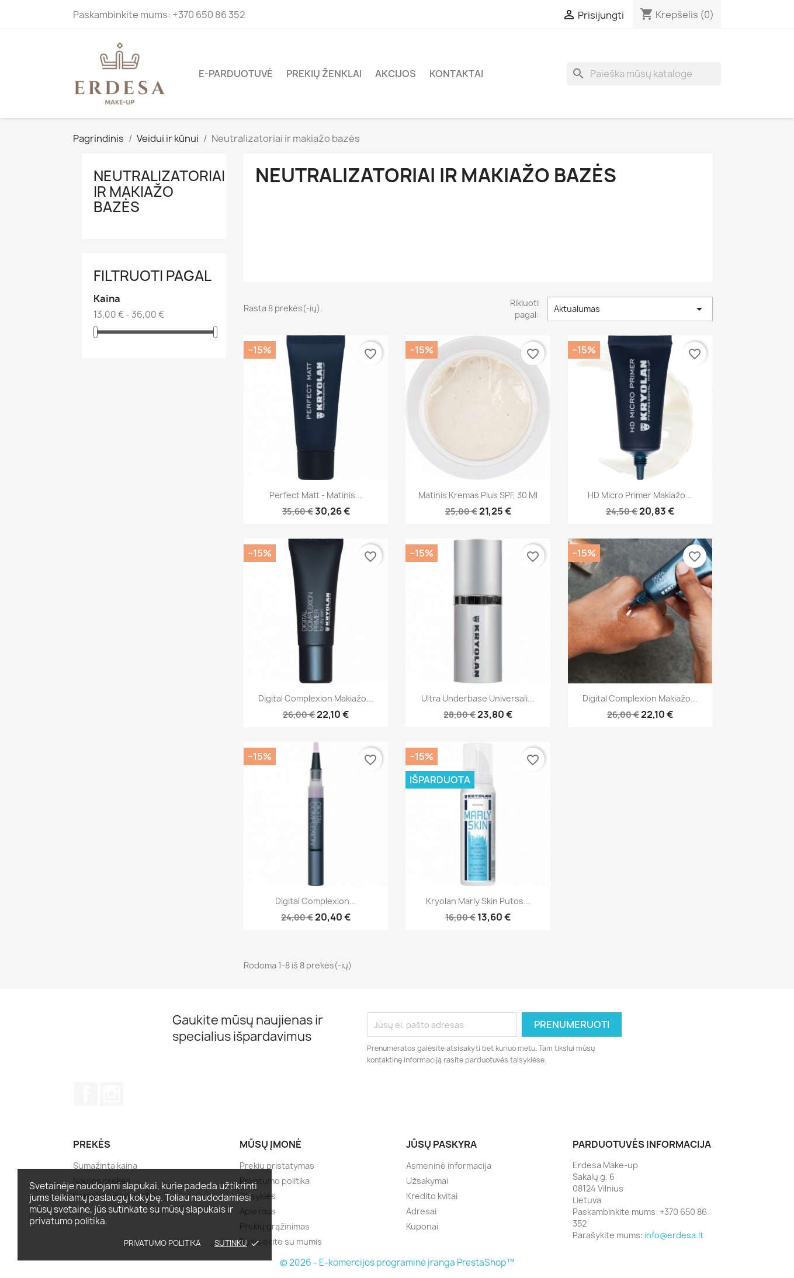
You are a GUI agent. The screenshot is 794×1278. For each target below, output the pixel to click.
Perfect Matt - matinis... (315, 495)
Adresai (421, 1211)
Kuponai (422, 1226)
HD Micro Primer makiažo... (640, 495)
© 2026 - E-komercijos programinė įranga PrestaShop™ (397, 1262)
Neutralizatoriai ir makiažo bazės (159, 191)
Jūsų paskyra (441, 1144)
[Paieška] (644, 73)
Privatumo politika (162, 1243)
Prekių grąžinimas (275, 1226)
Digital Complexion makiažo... (315, 698)
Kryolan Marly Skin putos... (478, 901)
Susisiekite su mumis (281, 1241)
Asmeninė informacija (448, 1165)
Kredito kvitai (431, 1195)
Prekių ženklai (324, 73)
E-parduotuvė (236, 73)
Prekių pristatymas (277, 1165)
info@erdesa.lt (673, 1235)
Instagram (111, 1094)
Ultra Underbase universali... (478, 698)
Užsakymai (427, 1180)
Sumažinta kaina (105, 1165)
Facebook (86, 1094)
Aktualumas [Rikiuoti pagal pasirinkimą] (630, 309)
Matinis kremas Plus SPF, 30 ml (478, 495)
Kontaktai (456, 73)
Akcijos (395, 73)
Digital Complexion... (315, 901)
